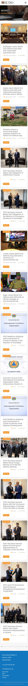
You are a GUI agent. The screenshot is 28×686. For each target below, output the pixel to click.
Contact (4, 677)
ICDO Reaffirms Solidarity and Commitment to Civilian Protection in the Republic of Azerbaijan (13, 339)
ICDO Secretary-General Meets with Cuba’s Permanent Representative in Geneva (14, 629)
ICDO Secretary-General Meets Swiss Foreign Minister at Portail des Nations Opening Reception (12, 465)
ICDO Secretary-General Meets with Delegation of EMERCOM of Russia (13, 173)
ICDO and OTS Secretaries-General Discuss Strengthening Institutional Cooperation (14, 588)
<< (5, 646)
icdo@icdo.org (7, 669)
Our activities (5, 675)
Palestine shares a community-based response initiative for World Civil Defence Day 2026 (12, 133)
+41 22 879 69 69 (8, 665)
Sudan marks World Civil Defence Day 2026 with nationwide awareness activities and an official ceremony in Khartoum (13, 92)
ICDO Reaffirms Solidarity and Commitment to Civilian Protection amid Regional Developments (13, 422)
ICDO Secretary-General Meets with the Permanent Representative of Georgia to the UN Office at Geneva (13, 505)
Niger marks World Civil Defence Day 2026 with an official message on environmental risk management (13, 299)
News (3, 673)
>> (23, 646)
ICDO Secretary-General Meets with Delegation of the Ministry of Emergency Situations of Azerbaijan (13, 215)
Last (26, 646)
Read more (6, 59)
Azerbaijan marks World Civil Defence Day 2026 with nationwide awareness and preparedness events (12, 51)
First (2, 646)
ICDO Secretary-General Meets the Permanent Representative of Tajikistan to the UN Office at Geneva (13, 548)
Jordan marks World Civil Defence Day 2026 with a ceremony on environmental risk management (13, 258)
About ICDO (5, 671)
